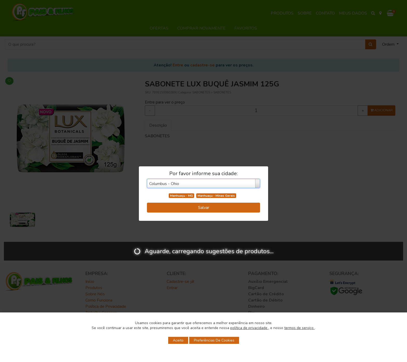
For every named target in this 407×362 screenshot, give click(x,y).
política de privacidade (249, 327)
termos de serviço (299, 327)
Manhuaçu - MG (181, 196)
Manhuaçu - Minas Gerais (216, 196)
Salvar (203, 207)
